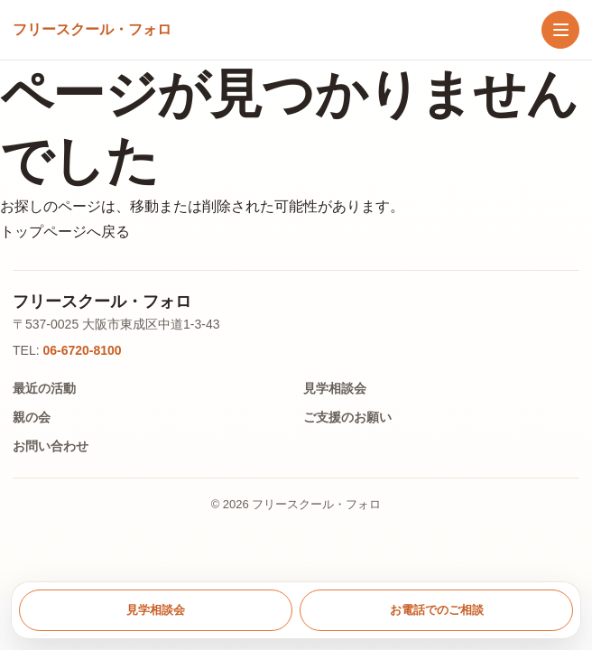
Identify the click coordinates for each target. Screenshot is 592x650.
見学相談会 (334, 388)
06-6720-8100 (81, 350)
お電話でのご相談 (437, 610)
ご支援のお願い (347, 417)
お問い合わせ (50, 446)
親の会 (32, 417)
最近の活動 (44, 388)
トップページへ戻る (65, 231)
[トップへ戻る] (92, 30)
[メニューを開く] (560, 30)
